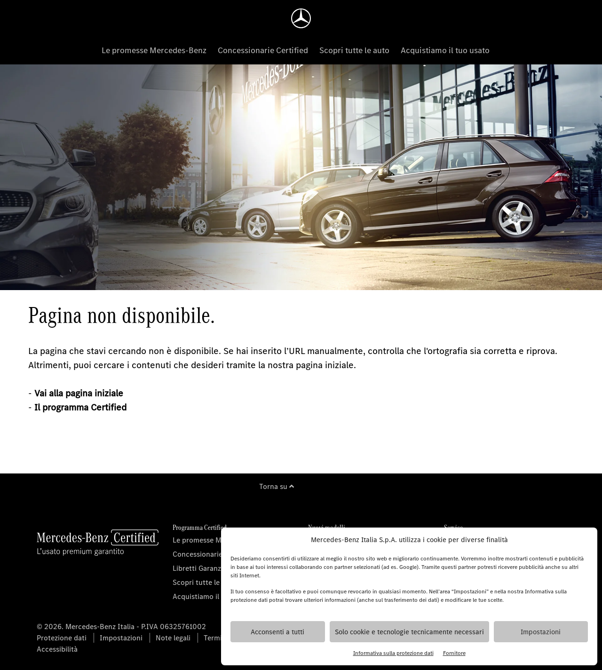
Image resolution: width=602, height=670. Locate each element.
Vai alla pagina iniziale (78, 393)
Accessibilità (57, 649)
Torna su (276, 486)
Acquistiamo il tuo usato (445, 50)
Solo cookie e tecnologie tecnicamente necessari (409, 632)
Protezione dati (62, 638)
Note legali (173, 638)
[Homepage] (301, 18)
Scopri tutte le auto (354, 50)
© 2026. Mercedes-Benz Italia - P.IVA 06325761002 (121, 626)
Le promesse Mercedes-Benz (154, 50)
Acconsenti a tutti (277, 632)
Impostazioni (541, 632)
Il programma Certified (80, 407)
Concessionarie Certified (263, 50)
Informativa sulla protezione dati (393, 653)
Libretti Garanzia (200, 568)
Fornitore (454, 653)
